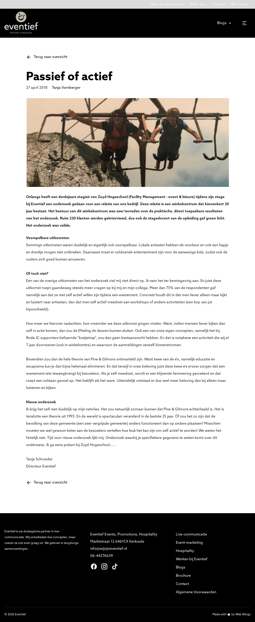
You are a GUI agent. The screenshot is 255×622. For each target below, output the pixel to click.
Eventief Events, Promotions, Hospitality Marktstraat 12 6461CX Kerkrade (124, 538)
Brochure (240, 4)
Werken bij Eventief (168, 4)
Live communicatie (191, 534)
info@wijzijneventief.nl (109, 549)
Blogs (180, 567)
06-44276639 (101, 556)
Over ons (198, 4)
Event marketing (189, 543)
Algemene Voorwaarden (196, 592)
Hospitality (185, 551)
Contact (219, 4)
